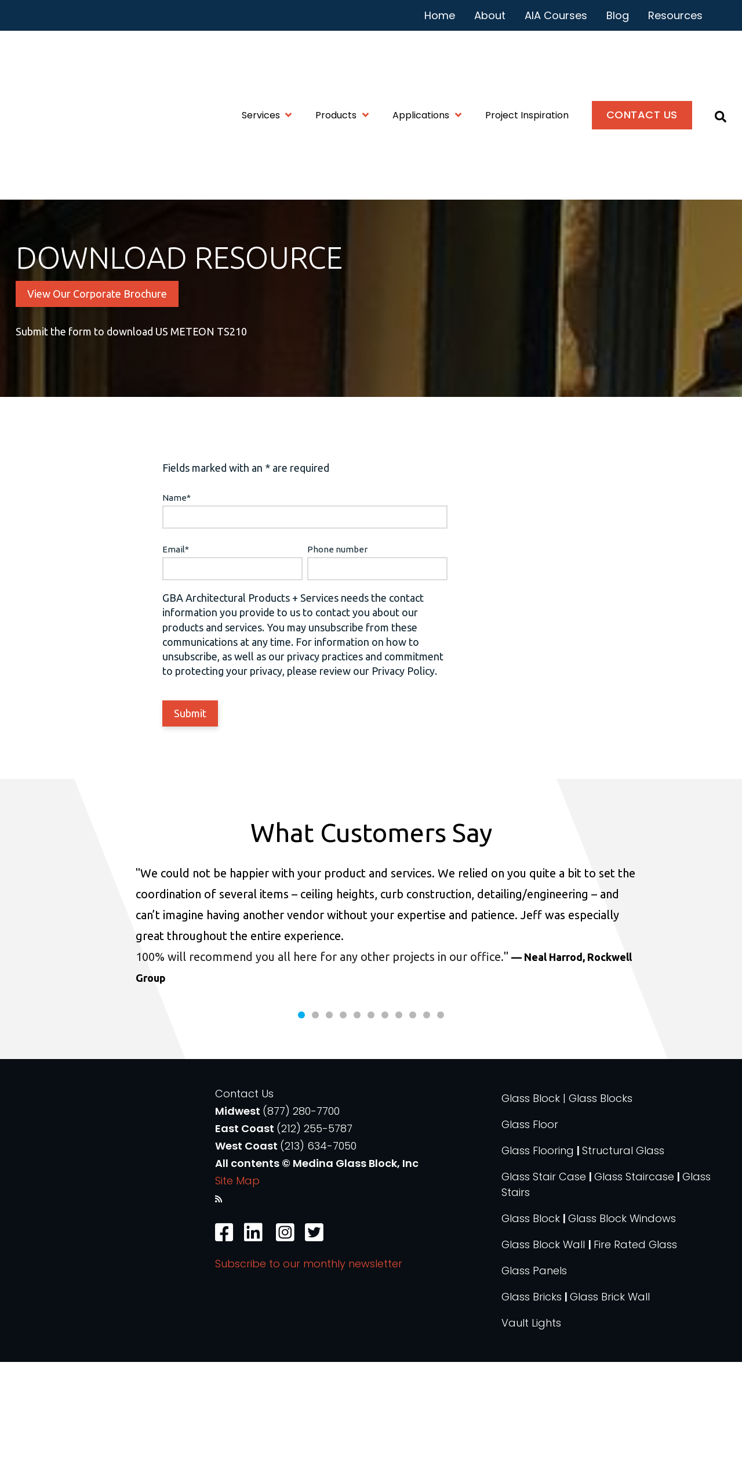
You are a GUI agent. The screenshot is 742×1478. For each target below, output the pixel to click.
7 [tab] (384, 1131)
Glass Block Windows (622, 1334)
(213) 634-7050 (318, 1262)
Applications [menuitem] (420, 61)
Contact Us (244, 1209)
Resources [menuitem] (675, 15)
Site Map (237, 1296)
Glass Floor (529, 1240)
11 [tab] (440, 1131)
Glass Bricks (531, 1412)
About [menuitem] (489, 15)
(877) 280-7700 (301, 1227)
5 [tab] (357, 1131)
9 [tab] (412, 1131)
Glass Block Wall (544, 1360)
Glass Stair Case (543, 1292)
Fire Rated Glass (635, 1360)
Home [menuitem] (439, 15)
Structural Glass (623, 1266)
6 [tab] (371, 1131)
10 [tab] (426, 1131)
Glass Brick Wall (610, 1412)
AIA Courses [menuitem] (556, 15)
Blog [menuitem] (617, 15)
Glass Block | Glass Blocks (566, 1214)
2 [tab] (315, 1131)
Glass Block (530, 1334)
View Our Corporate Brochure (97, 383)
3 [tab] (329, 1131)
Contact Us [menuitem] (642, 61)
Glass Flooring (537, 1266)
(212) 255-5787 (314, 1244)
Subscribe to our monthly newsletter (308, 1379)
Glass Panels (534, 1386)
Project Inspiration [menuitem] (527, 61)
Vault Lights (531, 1439)
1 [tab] (301, 1131)
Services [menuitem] (261, 61)
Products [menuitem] (336, 61)
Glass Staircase (634, 1292)
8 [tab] (398, 1131)
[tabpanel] (371, 1041)
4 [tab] (343, 1131)
